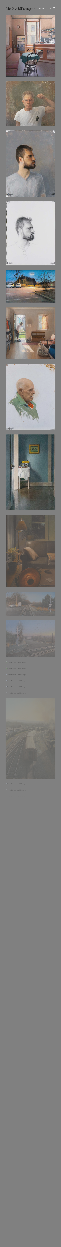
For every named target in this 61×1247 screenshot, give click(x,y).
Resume (41, 8)
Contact (49, 8)
